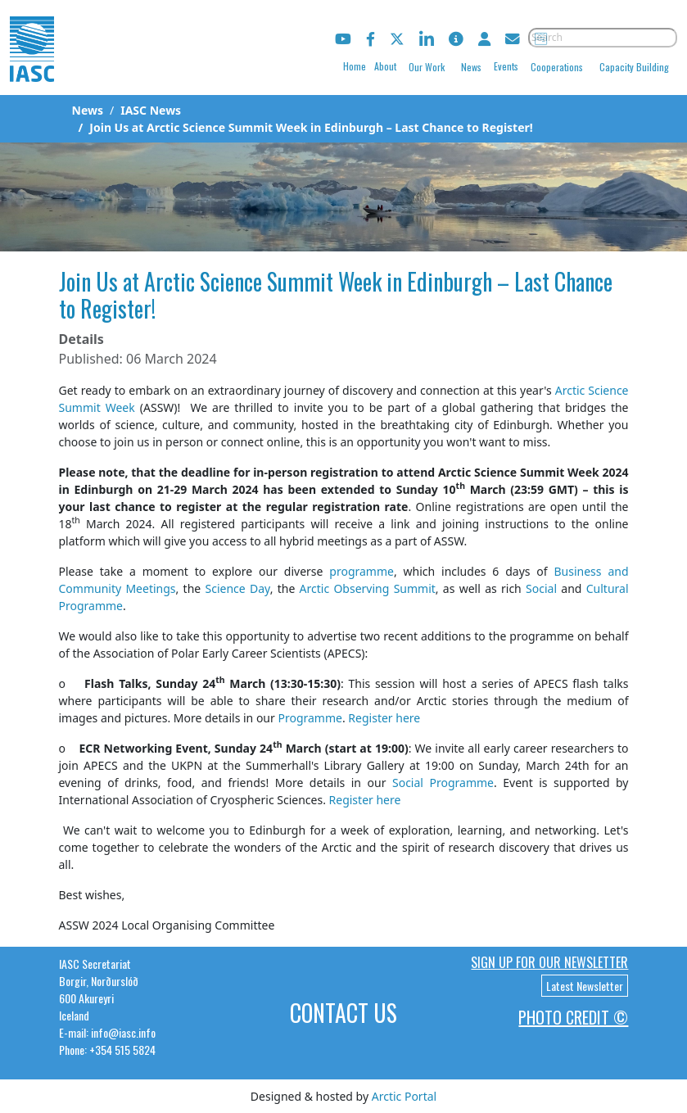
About (385, 66)
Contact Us (343, 1012)
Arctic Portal (404, 1096)
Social (541, 588)
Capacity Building (634, 67)
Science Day (237, 588)
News (471, 67)
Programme (309, 718)
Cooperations (557, 67)
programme (361, 571)
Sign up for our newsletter (549, 962)
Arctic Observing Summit (368, 588)
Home (354, 66)
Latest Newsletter (584, 985)
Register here (384, 718)
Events (506, 66)
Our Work (427, 67)
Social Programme (443, 782)
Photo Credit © (573, 1017)
